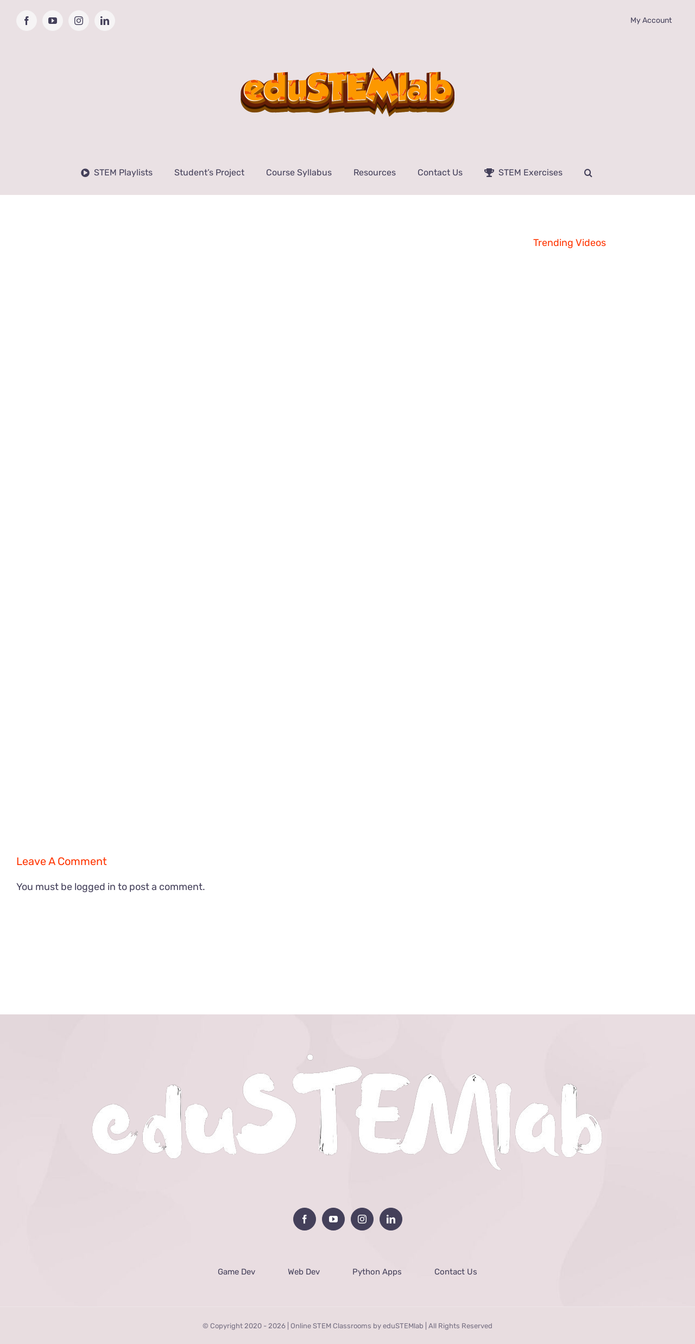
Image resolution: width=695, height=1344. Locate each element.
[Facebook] (304, 1219)
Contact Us (455, 1272)
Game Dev (236, 1272)
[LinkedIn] (391, 1219)
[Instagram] (362, 1219)
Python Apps (377, 1272)
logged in (95, 887)
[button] (588, 172)
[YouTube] (333, 1219)
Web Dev (304, 1272)
